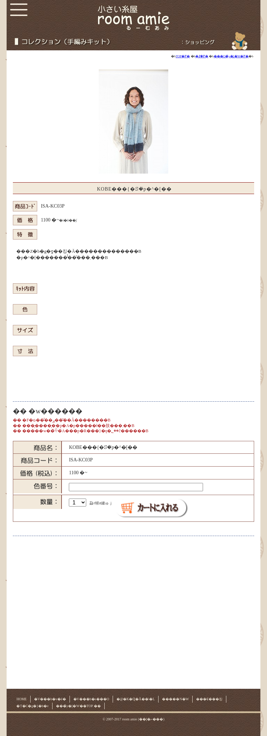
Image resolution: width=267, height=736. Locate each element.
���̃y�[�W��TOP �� (78, 706)
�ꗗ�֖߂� (201, 56)
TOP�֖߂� (183, 56)
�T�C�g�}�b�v (32, 706)
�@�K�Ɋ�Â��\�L (135, 699)
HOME (21, 699)
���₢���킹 (209, 699)
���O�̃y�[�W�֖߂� (231, 56)
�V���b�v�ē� (50, 699)
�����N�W (175, 699)
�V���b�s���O (91, 699)
